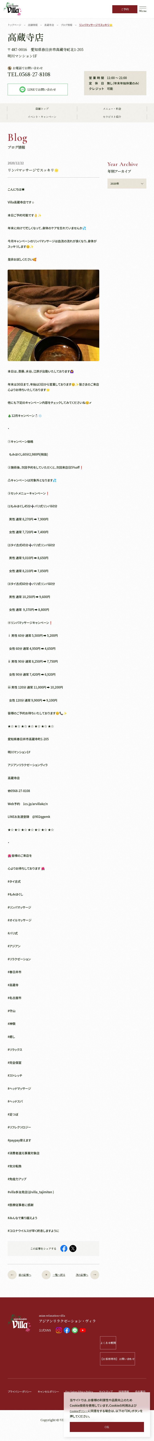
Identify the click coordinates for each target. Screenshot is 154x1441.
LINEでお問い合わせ (37, 89)
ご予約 (124, 9)
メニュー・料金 (112, 109)
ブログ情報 (70, 25)
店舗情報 (34, 25)
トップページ (15, 25)
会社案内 (14, 1403)
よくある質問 (128, 1343)
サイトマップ (119, 1391)
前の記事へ (22, 1274)
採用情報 (139, 1391)
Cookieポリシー (80, 1411)
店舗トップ (42, 109)
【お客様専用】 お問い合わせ (123, 1359)
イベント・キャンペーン (42, 117)
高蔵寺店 (51, 25)
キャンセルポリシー (53, 1391)
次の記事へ (84, 1274)
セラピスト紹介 (112, 117)
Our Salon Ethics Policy (88, 1391)
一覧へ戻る (53, 1274)
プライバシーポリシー (21, 1391)
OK (107, 1427)
